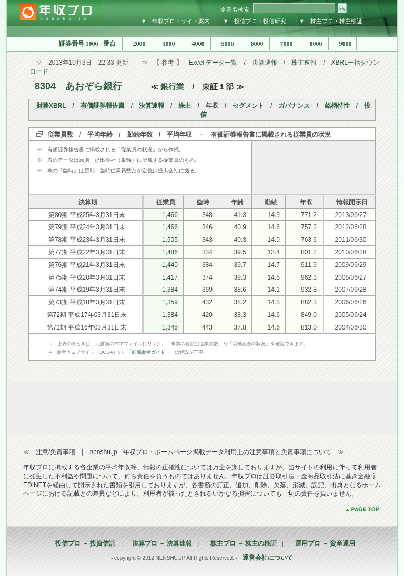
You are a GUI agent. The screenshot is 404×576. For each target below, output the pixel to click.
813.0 (309, 327)
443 (207, 327)
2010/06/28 (350, 252)
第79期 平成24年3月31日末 (86, 227)
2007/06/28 (350, 289)
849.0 (309, 314)
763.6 (309, 239)
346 (207, 227)
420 (207, 314)
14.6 (274, 227)
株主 (184, 105)
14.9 (274, 215)
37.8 (240, 327)
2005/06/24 (350, 314)
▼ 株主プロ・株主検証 (330, 21)
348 (207, 215)
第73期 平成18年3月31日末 (86, 302)
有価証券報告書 (102, 105)
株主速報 (304, 62)
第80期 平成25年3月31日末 (86, 215)
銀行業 (172, 86)
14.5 (274, 277)
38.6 (240, 289)
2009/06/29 (350, 265)
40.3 (240, 239)
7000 (284, 43)
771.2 (309, 215)
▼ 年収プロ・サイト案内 (175, 21)
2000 (137, 43)
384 (207, 265)
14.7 (274, 265)
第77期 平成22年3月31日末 (86, 252)
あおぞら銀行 (93, 86)
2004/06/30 (350, 327)
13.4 (274, 252)
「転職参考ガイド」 (148, 352)
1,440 (170, 265)
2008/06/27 (350, 277)
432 (207, 302)
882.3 (309, 302)
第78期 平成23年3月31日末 (86, 239)
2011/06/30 (350, 239)
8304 (45, 86)
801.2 (309, 252)
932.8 (309, 289)
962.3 (309, 277)
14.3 (274, 302)
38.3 (240, 314)
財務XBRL (51, 105)
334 (207, 252)
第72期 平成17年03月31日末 (87, 314)
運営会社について (268, 557)
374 (207, 277)
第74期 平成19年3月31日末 (86, 289)
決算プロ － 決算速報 (159, 543)
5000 (225, 43)
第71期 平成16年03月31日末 (87, 327)
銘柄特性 (337, 105)
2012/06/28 (350, 227)
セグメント (248, 105)
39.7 (240, 265)
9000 (342, 43)
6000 (255, 43)
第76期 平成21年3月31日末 (86, 265)
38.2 (240, 302)
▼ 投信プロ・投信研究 (254, 21)
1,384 (170, 289)
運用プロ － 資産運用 (322, 543)
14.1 (274, 289)
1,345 (170, 327)
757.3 (309, 227)
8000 (314, 43)
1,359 (170, 302)
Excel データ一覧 (213, 62)
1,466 (170, 215)
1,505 (170, 239)
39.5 (240, 252)
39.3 (240, 277)
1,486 (170, 252)
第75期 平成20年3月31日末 (86, 277)
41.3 (240, 215)
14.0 (274, 239)
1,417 (170, 277)
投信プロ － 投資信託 (85, 543)
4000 (196, 43)
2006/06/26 (350, 302)
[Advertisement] (313, 167)
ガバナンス (294, 105)
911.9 (309, 265)
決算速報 (264, 62)
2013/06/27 (350, 215)
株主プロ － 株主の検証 (240, 543)
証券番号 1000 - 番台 (85, 43)
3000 (166, 43)
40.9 (240, 227)
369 (207, 289)
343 (207, 239)
